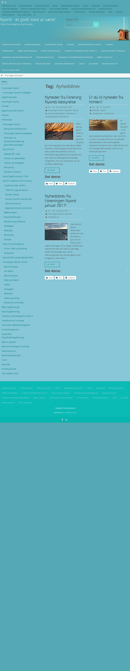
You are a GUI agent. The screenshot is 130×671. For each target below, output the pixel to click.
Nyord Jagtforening (10, 9)
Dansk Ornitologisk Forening (59, 12)
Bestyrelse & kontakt (13, 302)
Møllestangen (10, 212)
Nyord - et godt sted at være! (27, 19)
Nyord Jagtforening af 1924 (15, 176)
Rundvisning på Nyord (14, 221)
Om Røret (8, 271)
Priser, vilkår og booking (15, 248)
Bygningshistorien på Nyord (18, 208)
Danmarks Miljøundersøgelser (83, 9)
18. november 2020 (63, 107)
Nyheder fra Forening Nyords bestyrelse (63, 99)
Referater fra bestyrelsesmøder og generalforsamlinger (14, 141)
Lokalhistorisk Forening (58, 9)
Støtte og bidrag (11, 298)
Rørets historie (11, 275)
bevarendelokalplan (56, 113)
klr (49, 107)
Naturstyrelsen (80, 12)
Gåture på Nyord (13, 203)
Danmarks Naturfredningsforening (16, 12)
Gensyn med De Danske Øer (18, 199)
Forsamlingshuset (105, 9)
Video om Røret (11, 280)
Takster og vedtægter (14, 162)
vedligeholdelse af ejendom (57, 116)
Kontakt (7, 239)
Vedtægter (9, 226)
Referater (8, 230)
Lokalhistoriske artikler (15, 185)
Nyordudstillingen (12, 217)
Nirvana (64, 413)
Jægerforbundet (25, 6)
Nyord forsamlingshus (13, 244)
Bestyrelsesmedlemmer (15, 128)
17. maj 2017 (105, 107)
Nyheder (68, 110)
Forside (55, 6)
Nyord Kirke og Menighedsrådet (18, 257)
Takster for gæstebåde (14, 158)
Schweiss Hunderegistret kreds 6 (33, 9)
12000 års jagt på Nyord (16, 190)
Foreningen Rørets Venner (15, 262)
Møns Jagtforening (110, 6)
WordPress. (73, 413)
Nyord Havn (8, 149)
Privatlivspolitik (8, 15)
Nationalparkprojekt (97, 12)
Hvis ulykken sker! (24, 15)
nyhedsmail (109, 113)
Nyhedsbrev (71, 113)
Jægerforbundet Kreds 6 (70, 6)
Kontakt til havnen (12, 171)
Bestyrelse (9, 167)
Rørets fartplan (11, 266)
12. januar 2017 (62, 210)
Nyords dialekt (12, 194)
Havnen (85, 6)
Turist (110, 12)
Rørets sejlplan (39, 12)
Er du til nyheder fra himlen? (106, 99)
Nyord (75, 110)
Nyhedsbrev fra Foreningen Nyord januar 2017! (60, 200)
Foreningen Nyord (9, 6)
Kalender (119, 12)
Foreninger (95, 6)
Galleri (7, 284)
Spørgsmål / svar (12, 153)
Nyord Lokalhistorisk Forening (17, 180)
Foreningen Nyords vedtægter (17, 92)
